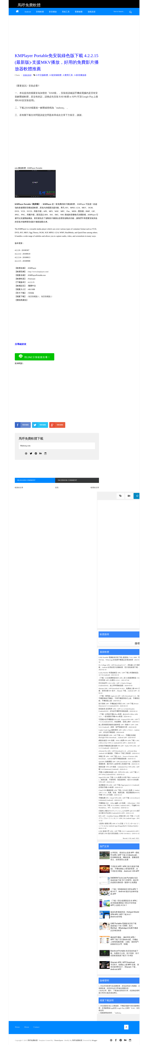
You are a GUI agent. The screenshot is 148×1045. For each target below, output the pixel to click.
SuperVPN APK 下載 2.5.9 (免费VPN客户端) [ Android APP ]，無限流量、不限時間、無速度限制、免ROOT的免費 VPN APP (119, 779)
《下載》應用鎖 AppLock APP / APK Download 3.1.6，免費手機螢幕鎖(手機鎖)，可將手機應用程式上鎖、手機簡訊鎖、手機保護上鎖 (120, 698)
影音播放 (53, 12)
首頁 (56, 487)
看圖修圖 (78, 12)
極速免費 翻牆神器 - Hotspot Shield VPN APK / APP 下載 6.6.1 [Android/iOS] (124, 914)
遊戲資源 (91, 12)
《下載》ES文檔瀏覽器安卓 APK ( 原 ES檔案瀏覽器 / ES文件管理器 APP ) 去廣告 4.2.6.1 (123, 903)
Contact (36, 1027)
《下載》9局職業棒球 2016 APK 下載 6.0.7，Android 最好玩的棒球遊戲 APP (124, 891)
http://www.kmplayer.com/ (38, 272)
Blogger (94, 1040)
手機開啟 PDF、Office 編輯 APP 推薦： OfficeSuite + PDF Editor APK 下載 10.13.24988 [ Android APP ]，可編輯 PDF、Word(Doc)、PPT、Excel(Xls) (120, 805)
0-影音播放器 (80, 75)
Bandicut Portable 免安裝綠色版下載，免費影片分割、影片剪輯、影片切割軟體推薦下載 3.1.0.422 (124, 953)
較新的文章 (19, 487)
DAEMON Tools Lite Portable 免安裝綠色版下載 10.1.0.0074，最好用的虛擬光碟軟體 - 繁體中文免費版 (124, 880)
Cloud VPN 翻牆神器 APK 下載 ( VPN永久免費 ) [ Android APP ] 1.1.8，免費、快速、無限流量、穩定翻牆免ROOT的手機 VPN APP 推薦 (120, 792)
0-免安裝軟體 (55, 75)
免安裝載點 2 (46, 296)
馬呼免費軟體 (29, 5)
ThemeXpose (58, 1040)
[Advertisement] (56, 33)
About (26, 1027)
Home (17, 1027)
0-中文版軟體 (42, 75)
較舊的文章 (95, 487)
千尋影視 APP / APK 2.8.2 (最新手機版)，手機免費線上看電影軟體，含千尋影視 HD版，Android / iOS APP (124, 868)
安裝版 (31, 293)
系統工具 (66, 12)
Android (28, 12)
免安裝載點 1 (33, 296)
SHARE (22, 425)
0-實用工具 (68, 75)
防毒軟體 (40, 12)
